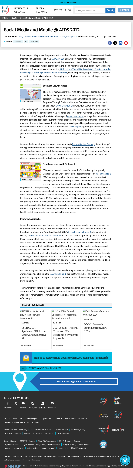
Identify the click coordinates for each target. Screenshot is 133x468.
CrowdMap (74, 126)
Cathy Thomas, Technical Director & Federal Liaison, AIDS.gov (46, 36)
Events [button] (58, 10)
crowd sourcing (74, 116)
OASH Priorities (63, 426)
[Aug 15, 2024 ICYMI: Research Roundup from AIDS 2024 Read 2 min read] (97, 326)
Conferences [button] (18, 42)
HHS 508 (27, 426)
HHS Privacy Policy (78, 423)
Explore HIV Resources (66, 2)
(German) (48, 441)
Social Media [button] (34, 42)
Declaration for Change (82, 144)
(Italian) (32, 441)
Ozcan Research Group (78, 232)
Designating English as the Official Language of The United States (32, 449)
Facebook (8, 398)
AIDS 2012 (57, 58)
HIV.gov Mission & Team (13, 412)
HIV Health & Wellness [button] (21, 10)
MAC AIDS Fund (57, 273)
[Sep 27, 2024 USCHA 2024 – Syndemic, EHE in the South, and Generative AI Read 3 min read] (34, 326)
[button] (110, 10)
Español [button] (124, 10)
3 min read (27, 339)
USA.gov (8, 426)
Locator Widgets (31, 412)
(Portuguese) (14, 441)
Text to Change (102, 173)
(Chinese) (27, 434)
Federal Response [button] (41, 10)
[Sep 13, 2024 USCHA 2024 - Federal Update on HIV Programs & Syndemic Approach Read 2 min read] (66, 326)
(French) (69, 437)
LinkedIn (42, 398)
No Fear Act (49, 426)
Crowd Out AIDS (63, 105)
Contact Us (58, 412)
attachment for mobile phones (44, 235)
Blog (68, 10)
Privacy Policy (70, 412)
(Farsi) (63, 441)
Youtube (23, 398)
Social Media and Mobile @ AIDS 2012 (36, 18)
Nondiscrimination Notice (15, 415)
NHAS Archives (33, 415)
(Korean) (65, 434)
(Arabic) (28, 437)
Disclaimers (82, 412)
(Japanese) (78, 441)
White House (37, 426)
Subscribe (52, 398)
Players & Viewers (61, 423)
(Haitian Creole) (48, 437)
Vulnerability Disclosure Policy (15, 423)
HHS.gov (18, 426)
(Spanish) (11, 434)
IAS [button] (26, 42)
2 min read (59, 339)
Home (5, 18)
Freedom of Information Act (40, 423)
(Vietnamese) (47, 434)
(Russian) (12, 437)
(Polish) (84, 437)
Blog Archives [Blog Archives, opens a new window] (45, 412)
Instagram (33, 398)
